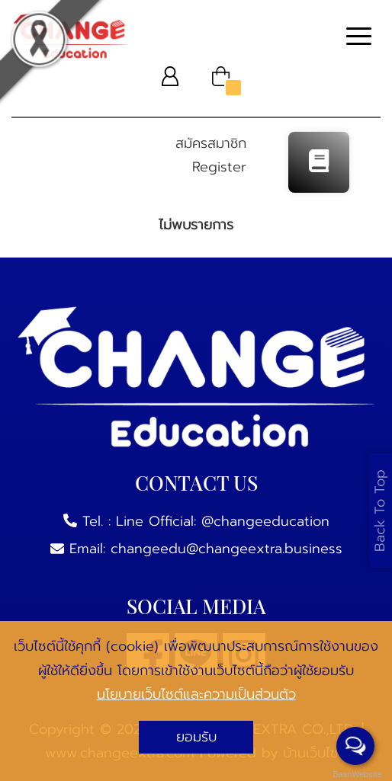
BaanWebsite (356, 774)
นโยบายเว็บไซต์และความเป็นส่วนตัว (196, 694)
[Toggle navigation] (358, 38)
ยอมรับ (196, 736)
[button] (170, 76)
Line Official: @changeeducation (222, 521)
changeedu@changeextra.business (226, 548)
